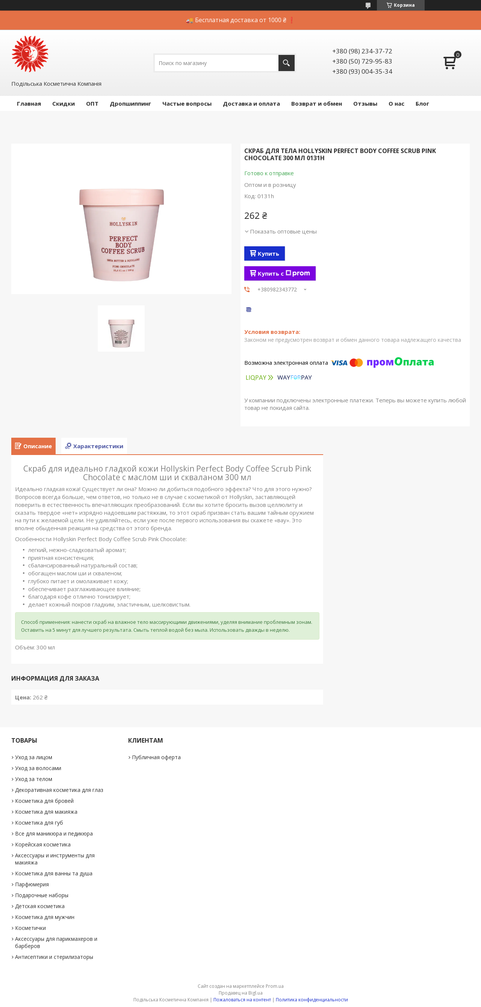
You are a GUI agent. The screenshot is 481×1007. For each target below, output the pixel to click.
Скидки (63, 103)
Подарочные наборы (41, 895)
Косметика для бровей (44, 800)
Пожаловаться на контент (242, 999)
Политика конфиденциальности (312, 999)
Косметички (30, 927)
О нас (396, 103)
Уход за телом (33, 779)
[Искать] (286, 63)
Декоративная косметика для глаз (59, 789)
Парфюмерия (32, 884)
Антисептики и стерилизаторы (54, 956)
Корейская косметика (43, 844)
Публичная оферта (156, 757)
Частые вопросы (187, 103)
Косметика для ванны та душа (53, 873)
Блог (422, 103)
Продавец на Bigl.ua (241, 993)
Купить (268, 253)
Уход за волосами (38, 768)
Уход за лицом (33, 757)
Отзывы (365, 103)
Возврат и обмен (316, 103)
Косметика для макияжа (46, 811)
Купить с (284, 273)
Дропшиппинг (130, 103)
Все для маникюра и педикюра (54, 833)
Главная (29, 103)
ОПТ (92, 103)
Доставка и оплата (251, 103)
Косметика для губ (39, 822)
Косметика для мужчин (44, 917)
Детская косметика (40, 906)
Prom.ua (275, 986)
